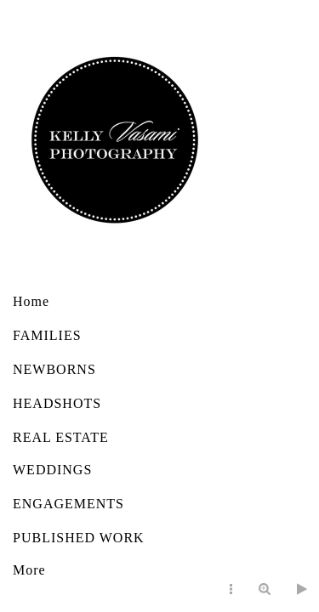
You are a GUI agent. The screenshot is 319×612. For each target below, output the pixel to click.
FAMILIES (47, 335)
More (29, 570)
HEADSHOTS (57, 403)
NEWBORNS (54, 369)
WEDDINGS (52, 469)
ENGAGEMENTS (68, 503)
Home (31, 301)
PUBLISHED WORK (79, 537)
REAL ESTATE (61, 437)
